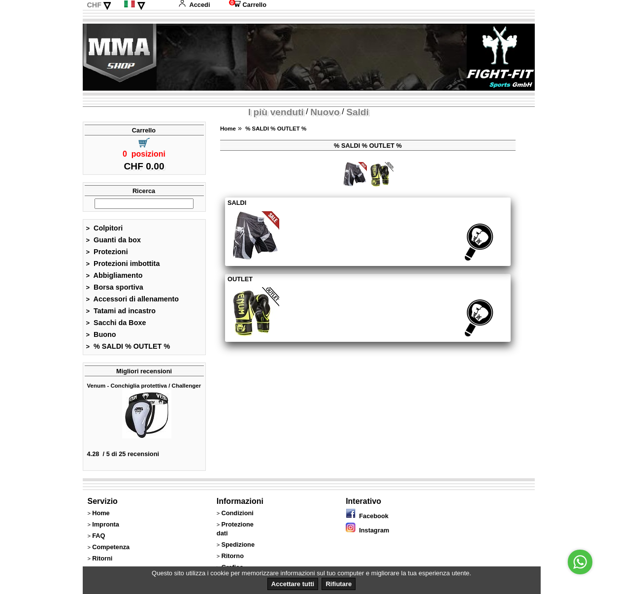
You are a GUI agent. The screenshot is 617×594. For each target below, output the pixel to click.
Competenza (111, 547)
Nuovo (325, 112)
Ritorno (232, 556)
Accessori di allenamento (132, 299)
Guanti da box (113, 240)
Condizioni (237, 513)
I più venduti (276, 112)
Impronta (105, 524)
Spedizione (238, 544)
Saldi (357, 112)
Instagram (367, 530)
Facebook (367, 516)
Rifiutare (338, 584)
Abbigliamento (114, 275)
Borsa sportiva (114, 287)
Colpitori (104, 228)
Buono (101, 334)
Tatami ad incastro (121, 311)
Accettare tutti (292, 584)
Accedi (194, 4)
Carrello (247, 4)
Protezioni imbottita (123, 263)
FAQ (98, 535)
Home (228, 129)
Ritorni (102, 558)
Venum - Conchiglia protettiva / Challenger (144, 386)
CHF (94, 5)
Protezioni (107, 252)
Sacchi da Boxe (116, 323)
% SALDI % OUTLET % (128, 346)
